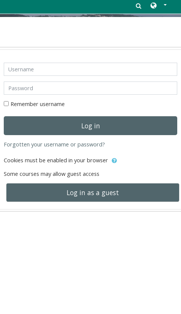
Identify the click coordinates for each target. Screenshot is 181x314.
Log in (90, 125)
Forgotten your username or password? (54, 144)
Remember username (38, 104)
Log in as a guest (93, 192)
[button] (159, 6)
